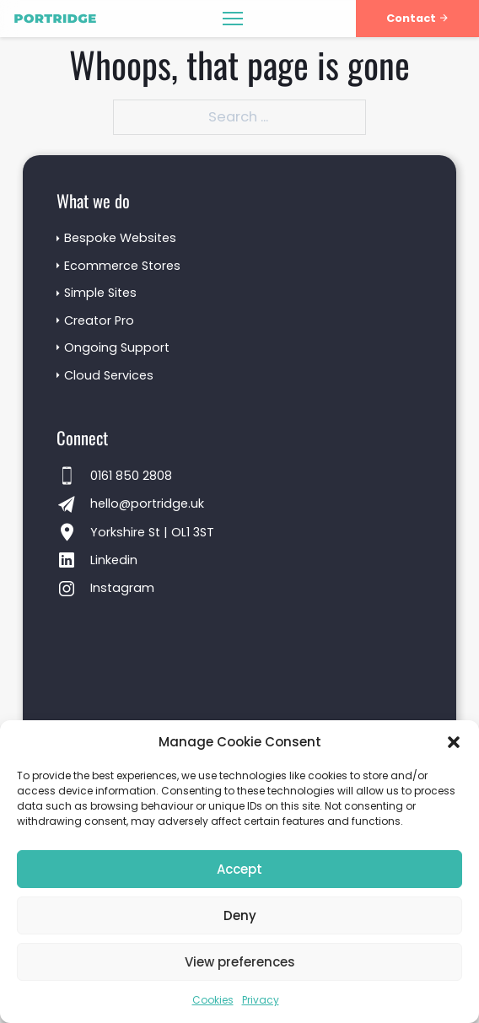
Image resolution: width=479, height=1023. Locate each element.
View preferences (240, 962)
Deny (239, 915)
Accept (239, 869)
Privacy (260, 1000)
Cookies (213, 1000)
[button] (453, 742)
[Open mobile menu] (233, 18)
